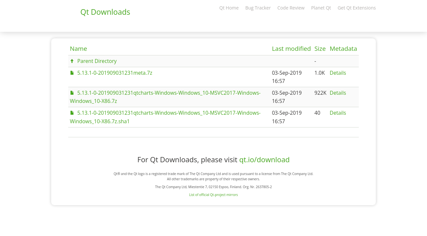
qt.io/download (264, 159)
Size (320, 48)
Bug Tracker (258, 8)
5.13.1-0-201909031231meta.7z (114, 72)
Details (338, 72)
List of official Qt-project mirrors (213, 194)
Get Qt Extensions (356, 8)
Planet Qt (321, 8)
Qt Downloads (105, 12)
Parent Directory (97, 61)
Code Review (291, 8)
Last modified (291, 48)
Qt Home (229, 8)
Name (78, 48)
